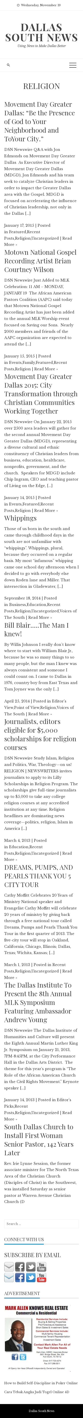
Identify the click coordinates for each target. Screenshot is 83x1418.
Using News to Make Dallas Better (41, 46)
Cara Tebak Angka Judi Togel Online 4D (36, 1392)
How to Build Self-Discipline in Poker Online (41, 1383)
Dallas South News (41, 32)
